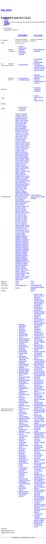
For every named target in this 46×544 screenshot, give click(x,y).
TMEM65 (18, 257)
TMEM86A (24, 258)
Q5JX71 (17, 288)
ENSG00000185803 (36, 285)
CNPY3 (22, 144)
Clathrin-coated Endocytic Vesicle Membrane (39, 295)
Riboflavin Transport (37, 78)
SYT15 (27, 230)
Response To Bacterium (22, 449)
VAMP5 (22, 274)
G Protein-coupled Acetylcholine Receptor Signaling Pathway (39, 486)
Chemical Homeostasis (22, 344)
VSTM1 (27, 276)
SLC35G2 (24, 219)
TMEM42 (25, 252)
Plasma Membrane (39, 49)
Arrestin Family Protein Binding (38, 403)
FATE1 (17, 160)
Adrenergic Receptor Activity (39, 379)
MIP (21, 182)
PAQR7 (21, 193)
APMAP (24, 118)
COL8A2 (18, 145)
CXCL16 (26, 147)
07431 (32, 283)
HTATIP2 (23, 174)
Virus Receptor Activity (38, 59)
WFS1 (22, 278)
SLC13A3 (18, 214)
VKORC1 (18, 276)
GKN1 (26, 166)
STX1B (17, 228)
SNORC (27, 225)
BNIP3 (21, 130)
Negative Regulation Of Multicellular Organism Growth (40, 434)
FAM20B (21, 158)
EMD (21, 155)
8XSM (32, 291)
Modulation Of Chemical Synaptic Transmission (39, 475)
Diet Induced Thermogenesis (38, 415)
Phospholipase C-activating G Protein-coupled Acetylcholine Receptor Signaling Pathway (39, 387)
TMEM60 (25, 255)
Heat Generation (38, 381)
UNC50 (17, 273)
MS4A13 (27, 184)
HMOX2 (17, 174)
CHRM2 (42, 196)
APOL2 (26, 120)
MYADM (18, 185)
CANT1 (17, 134)
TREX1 (23, 266)
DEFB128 (24, 152)
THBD (23, 233)
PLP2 (20, 198)
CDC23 (38, 196)
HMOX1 (22, 173)
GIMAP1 (22, 165)
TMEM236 (26, 249)
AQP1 (21, 122)
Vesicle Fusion (23, 351)
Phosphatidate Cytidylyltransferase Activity (24, 483)
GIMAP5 (18, 166)
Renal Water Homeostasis (22, 455)
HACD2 (27, 171)
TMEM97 (25, 260)
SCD (28, 206)
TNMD (25, 263)
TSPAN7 (17, 270)
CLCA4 (25, 137)
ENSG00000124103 (21, 285)
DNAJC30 (18, 153)
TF (16, 233)
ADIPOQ (23, 115)
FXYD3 (26, 161)
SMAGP (23, 223)
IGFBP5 (17, 176)
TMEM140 (18, 241)
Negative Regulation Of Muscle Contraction (40, 451)
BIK (20, 128)
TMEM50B (18, 255)
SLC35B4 (24, 217)
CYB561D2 (24, 149)
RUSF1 (17, 204)
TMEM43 (18, 254)
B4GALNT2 (18, 126)
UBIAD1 (23, 271)
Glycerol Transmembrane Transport (23, 435)
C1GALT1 (18, 133)
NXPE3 (17, 190)
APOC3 (17, 120)
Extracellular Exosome (22, 53)
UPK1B (22, 273)
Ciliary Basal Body (39, 372)
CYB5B (17, 150)
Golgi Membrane (23, 346)
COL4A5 (27, 144)
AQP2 (25, 122)
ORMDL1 (18, 192)
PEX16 (23, 195)
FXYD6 (17, 163)
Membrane (22, 51)
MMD (24, 182)
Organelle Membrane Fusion (24, 368)
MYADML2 (24, 185)
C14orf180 (24, 131)
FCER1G (22, 160)
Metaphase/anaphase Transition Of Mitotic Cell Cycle (40, 407)
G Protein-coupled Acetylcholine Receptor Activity (39, 369)
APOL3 (17, 122)
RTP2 (25, 203)
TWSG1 (26, 270)
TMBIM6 (18, 236)
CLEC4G (18, 142)
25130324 (21, 110)
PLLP (23, 196)
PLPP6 (17, 200)
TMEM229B (19, 249)
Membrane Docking (24, 418)
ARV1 (25, 123)
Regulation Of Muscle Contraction (39, 322)
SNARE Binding (23, 416)
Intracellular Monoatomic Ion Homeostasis (23, 459)
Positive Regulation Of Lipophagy (39, 352)
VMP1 (23, 276)
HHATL (17, 173)
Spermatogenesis (23, 78)
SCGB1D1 (18, 208)
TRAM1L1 (25, 265)
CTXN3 (21, 147)
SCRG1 (24, 208)
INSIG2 (22, 176)
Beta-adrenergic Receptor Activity (39, 345)
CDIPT (25, 136)
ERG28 (21, 157)
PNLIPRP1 (18, 201)
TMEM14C (25, 244)
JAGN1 (27, 176)
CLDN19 (18, 139)
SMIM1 (22, 225)
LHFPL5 (26, 177)
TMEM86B (18, 260)
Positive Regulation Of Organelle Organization (39, 464)
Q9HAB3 (33, 289)
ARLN (21, 123)
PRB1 (23, 201)
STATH (17, 227)
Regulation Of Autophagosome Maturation (38, 447)
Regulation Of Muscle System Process (38, 356)
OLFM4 (22, 190)
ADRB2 (33, 196)
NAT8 (21, 187)
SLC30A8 (18, 216)
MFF (23, 180)
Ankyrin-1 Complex (24, 432)
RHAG (17, 203)
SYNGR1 (21, 230)
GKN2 (17, 168)
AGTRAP (18, 117)
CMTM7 (27, 142)
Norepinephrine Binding (38, 349)
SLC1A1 (23, 214)
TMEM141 (25, 241)
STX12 (27, 227)
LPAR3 (17, 179)
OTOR (17, 193)
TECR (22, 231)
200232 (17, 281)
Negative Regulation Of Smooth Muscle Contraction (40, 426)
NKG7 (21, 188)
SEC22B (23, 209)
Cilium (36, 526)
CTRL (27, 145)
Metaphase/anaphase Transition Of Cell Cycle (40, 412)
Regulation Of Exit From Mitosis (39, 500)
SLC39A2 (24, 220)
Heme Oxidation (23, 491)
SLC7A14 (18, 223)
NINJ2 (17, 188)
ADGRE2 (18, 115)
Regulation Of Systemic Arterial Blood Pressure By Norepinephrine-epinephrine (39, 302)
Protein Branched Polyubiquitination (39, 497)
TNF (28, 262)
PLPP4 (24, 198)
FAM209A (22, 35)
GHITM (17, 165)
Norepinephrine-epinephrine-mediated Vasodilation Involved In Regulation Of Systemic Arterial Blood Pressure (39, 330)
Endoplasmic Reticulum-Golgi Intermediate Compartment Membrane (23, 359)
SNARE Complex (24, 340)
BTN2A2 (26, 130)
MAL (25, 179)
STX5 (25, 228)
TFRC (19, 233)
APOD (22, 120)
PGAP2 (27, 195)
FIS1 (16, 161)
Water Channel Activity (23, 414)
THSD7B (18, 235)
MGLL (17, 182)
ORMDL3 (24, 192)
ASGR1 (17, 125)
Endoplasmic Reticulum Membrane (22, 327)
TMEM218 (18, 247)
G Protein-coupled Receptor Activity (39, 419)
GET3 (26, 163)
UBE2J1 (17, 271)
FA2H (17, 158)
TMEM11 (24, 238)
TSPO (22, 270)
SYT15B (17, 231)
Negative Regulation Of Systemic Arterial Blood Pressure (40, 470)
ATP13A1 (23, 125)
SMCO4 (17, 225)
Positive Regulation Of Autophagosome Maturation (39, 375)
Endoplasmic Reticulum (22, 331)
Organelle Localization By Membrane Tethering (23, 473)
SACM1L (18, 206)
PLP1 (16, 198)
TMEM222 (25, 247)
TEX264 (26, 231)
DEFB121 (18, 152)
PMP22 (21, 200)
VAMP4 (17, 274)
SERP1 (23, 212)
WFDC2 (17, 278)
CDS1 (17, 137)
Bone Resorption (39, 522)
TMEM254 (18, 252)
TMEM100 (24, 236)
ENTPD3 (25, 155)
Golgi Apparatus (23, 342)
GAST (22, 163)
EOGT (17, 157)
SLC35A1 (24, 216)
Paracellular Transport (22, 439)
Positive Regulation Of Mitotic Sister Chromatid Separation (39, 492)
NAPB (17, 187)
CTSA (17, 147)
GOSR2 (21, 168)
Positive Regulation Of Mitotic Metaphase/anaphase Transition (40, 508)
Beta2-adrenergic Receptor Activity (39, 364)
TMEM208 (25, 246)
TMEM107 (18, 238)
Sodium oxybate (38, 100)
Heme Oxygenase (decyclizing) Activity (24, 494)
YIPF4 (26, 278)
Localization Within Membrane (24, 377)
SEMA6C (18, 212)
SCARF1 (23, 206)
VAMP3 (27, 273)
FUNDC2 (21, 161)
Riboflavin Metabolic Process (39, 75)
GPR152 (22, 169)
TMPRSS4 (18, 262)
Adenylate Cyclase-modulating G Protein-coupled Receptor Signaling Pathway (39, 340)
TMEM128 (26, 239)
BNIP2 (17, 130)
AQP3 (17, 123)
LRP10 (22, 179)
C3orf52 (26, 133)
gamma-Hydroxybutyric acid (38, 97)
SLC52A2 (38, 35)
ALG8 (26, 117)
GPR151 (17, 169)
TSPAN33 (23, 268)
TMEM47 (24, 254)
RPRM (21, 203)
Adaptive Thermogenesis (38, 513)
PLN (26, 196)
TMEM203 (18, 246)
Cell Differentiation (24, 79)
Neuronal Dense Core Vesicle (38, 455)
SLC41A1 (18, 222)
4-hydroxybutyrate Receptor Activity (39, 69)
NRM (25, 188)
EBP (27, 153)
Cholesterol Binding (24, 380)
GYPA (23, 171)
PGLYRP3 (18, 196)
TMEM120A (19, 239)
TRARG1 (18, 266)
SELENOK (24, 211)
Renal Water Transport (22, 452)
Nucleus (21, 46)
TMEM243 (25, 251)
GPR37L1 (18, 171)
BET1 (17, 128)
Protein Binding (23, 64)
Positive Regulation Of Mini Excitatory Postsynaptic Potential (39, 314)
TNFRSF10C (19, 263)
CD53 (27, 134)
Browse (6, 20)
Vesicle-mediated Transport (23, 403)
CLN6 (22, 142)
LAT (22, 177)
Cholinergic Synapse (37, 430)
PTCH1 (28, 201)
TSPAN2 (17, 268)
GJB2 (22, 166)
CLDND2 (23, 141)
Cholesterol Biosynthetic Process (22, 488)
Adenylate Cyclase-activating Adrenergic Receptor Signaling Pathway (39, 441)
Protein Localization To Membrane (23, 429)
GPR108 (26, 168)
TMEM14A (25, 243)
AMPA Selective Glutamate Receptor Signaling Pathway (39, 361)
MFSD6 (27, 180)
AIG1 (22, 117)
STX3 (21, 228)
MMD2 (17, 184)
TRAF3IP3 (18, 265)
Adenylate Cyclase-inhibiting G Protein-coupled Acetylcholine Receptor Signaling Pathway (39, 397)
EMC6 (17, 155)
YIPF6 (17, 279)
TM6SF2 (23, 235)
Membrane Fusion (24, 370)
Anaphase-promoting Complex (39, 503)
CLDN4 (17, 141)
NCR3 (25, 187)
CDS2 (20, 137)
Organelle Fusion (23, 372)
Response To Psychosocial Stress (39, 318)
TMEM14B (18, 244)
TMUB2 (24, 262)
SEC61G (17, 211)
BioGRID (7, 30)
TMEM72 (24, 257)
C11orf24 (18, 131)
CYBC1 (22, 150)
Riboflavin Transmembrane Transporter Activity (40, 65)
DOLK (23, 153)
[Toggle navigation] (1, 15)
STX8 (17, 230)
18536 (17, 283)
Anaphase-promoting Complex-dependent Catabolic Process (40, 518)
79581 (32, 281)
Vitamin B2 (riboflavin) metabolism (37, 89)
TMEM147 (18, 243)
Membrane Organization (22, 349)
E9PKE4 (41, 287)
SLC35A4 (18, 217)
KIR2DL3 (18, 177)
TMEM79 (18, 258)
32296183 (7, 23)
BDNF (25, 126)
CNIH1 (17, 144)
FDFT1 (27, 160)
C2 (22, 133)
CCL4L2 (22, 134)
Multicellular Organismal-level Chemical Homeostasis (24, 384)
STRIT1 (22, 227)
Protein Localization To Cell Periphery (23, 467)
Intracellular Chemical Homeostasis (22, 399)
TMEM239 (18, 251)
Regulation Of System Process (38, 524)
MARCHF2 (18, 180)
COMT (23, 145)
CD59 (17, 136)
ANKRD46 (18, 118)
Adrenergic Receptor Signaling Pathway (39, 459)
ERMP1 (26, 157)
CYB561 (17, 149)
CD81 (20, 136)
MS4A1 (22, 184)
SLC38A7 (18, 220)
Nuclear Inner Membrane (23, 48)
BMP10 (24, 128)
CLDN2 (23, 139)
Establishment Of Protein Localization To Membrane (24, 390)
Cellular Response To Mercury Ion (24, 364)
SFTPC (28, 212)
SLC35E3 (18, 219)
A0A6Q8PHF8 (35, 287)
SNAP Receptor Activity (23, 336)
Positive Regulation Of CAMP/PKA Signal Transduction (39, 480)
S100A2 (22, 204)
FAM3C (27, 158)
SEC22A (17, 209)
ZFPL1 (21, 279)
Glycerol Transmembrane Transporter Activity (24, 478)
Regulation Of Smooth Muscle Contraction (38, 308)
